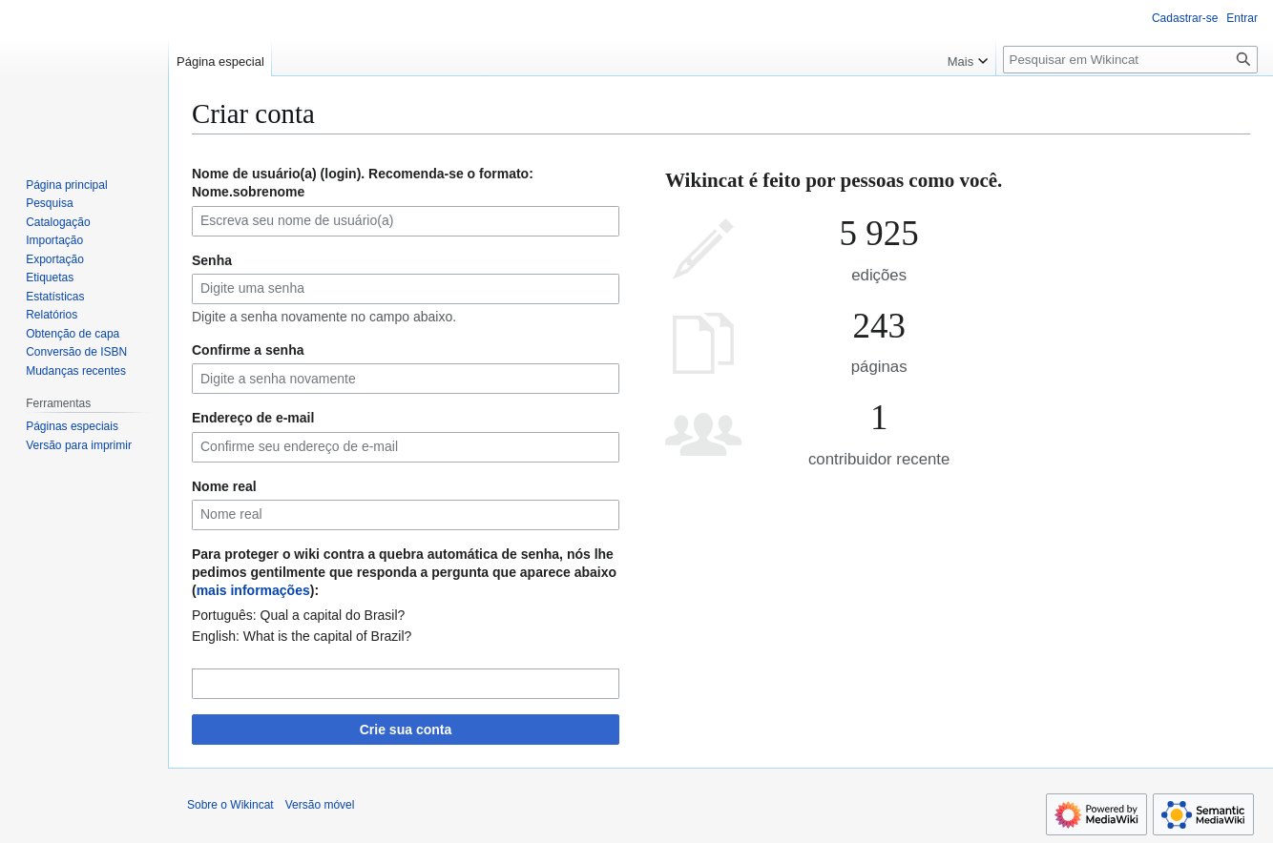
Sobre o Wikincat (230, 805)
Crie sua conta (405, 729)
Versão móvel (320, 805)
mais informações (253, 590)
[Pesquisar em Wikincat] (1130, 59)
